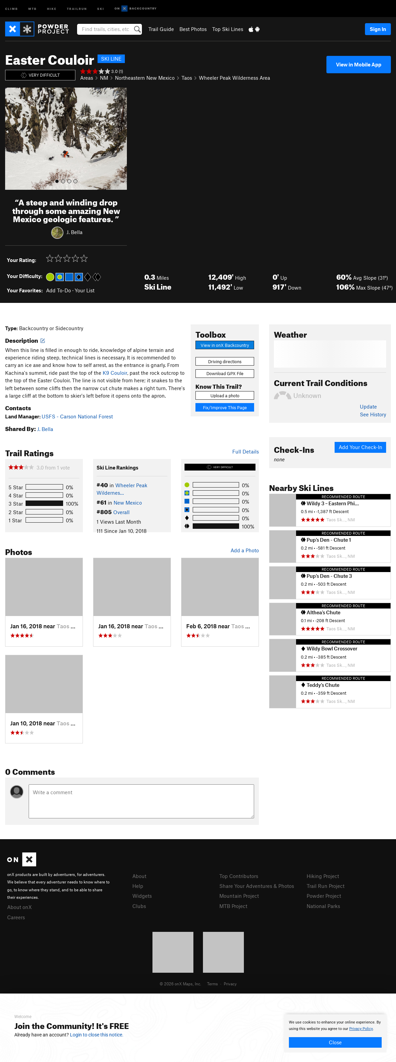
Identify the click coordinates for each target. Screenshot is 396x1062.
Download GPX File (225, 373)
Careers (16, 917)
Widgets (142, 896)
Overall (121, 512)
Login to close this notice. (96, 1034)
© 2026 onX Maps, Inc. (180, 983)
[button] (12, 139)
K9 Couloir (115, 373)
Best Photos (193, 29)
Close (335, 1042)
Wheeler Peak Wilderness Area (234, 78)
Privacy (230, 983)
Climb (11, 8)
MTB (32, 8)
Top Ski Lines (227, 29)
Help (137, 886)
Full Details (245, 451)
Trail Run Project (325, 886)
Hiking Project (323, 876)
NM (104, 78)
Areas (86, 78)
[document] (335, 1033)
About (139, 876)
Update (368, 406)
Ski (100, 8)
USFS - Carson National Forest (77, 416)
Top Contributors (238, 876)
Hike (52, 8)
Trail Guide (161, 29)
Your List (84, 290)
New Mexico (128, 502)
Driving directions (224, 361)
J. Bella (75, 232)
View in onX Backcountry (225, 345)
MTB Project (233, 906)
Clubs (139, 906)
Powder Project (324, 896)
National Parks (323, 906)
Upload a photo (224, 395)
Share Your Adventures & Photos (256, 886)
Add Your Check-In (360, 447)
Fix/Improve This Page (225, 407)
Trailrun (77, 8)
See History (373, 414)
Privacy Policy (361, 1029)
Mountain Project (239, 896)
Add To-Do (58, 290)
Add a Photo (245, 550)
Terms (212, 983)
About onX (19, 907)
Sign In (378, 29)
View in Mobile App (358, 64)
